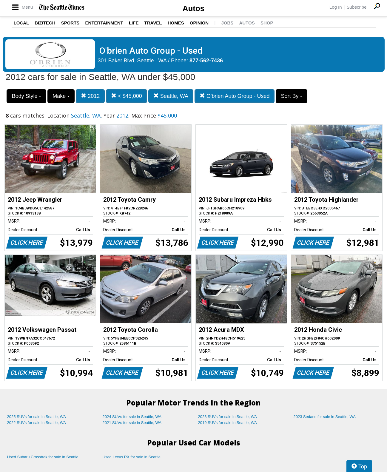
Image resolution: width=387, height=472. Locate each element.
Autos (194, 8)
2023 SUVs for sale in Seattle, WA (227, 416)
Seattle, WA (170, 96)
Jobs (227, 22)
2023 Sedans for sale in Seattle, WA (325, 416)
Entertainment (104, 22)
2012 (90, 96)
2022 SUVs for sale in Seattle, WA (36, 422)
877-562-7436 (206, 61)
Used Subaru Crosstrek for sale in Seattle (42, 457)
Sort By (291, 96)
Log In (335, 7)
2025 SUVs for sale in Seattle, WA (36, 416)
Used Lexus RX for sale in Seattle (132, 457)
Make (61, 96)
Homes (176, 22)
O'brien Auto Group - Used (235, 96)
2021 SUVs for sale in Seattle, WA (132, 422)
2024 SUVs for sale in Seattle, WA (132, 416)
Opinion (199, 22)
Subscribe (357, 7)
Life (134, 22)
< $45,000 (126, 96)
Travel (153, 22)
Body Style (26, 96)
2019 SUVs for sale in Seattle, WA (227, 422)
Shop (266, 22)
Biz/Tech (45, 22)
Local (21, 22)
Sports (70, 22)
